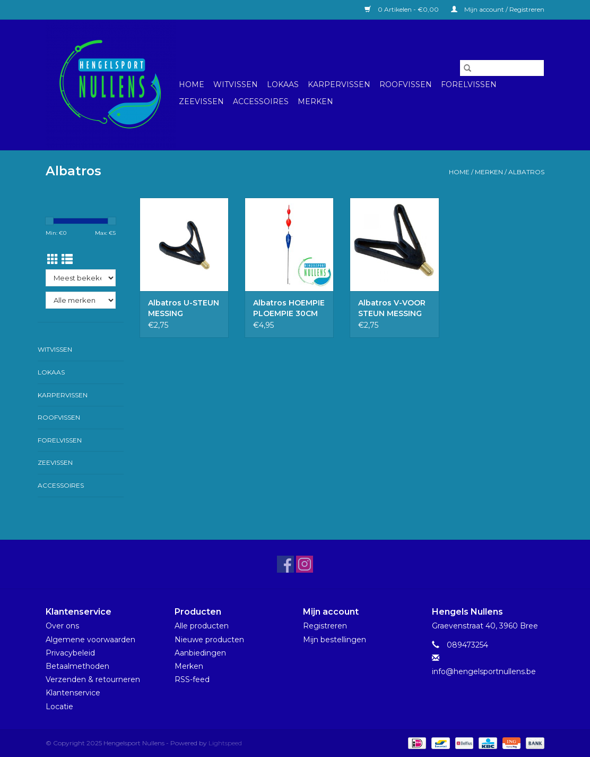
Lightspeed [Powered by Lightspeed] (225, 743)
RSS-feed (192, 679)
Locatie (59, 706)
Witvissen (235, 84)
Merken (315, 101)
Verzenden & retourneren (93, 679)
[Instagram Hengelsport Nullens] (304, 564)
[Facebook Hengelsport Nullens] (285, 564)
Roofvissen (405, 84)
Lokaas (283, 84)
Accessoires (261, 101)
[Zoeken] (501, 67)
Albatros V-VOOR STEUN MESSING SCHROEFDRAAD (392, 308)
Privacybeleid (70, 653)
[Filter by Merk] (81, 300)
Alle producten (202, 626)
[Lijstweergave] (67, 259)
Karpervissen (339, 84)
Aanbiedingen (200, 653)
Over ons (62, 626)
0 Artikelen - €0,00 (402, 9)
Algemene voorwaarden (90, 639)
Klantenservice (73, 693)
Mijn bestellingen (334, 639)
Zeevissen (201, 101)
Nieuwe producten (209, 639)
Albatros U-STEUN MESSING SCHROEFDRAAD (183, 308)
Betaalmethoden (77, 666)
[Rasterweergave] (52, 259)
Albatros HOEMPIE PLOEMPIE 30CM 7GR (289, 308)
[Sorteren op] (81, 277)
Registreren (325, 626)
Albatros (526, 172)
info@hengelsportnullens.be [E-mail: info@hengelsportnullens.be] (484, 671)
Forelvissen (469, 84)
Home (191, 84)
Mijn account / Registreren (497, 9)
